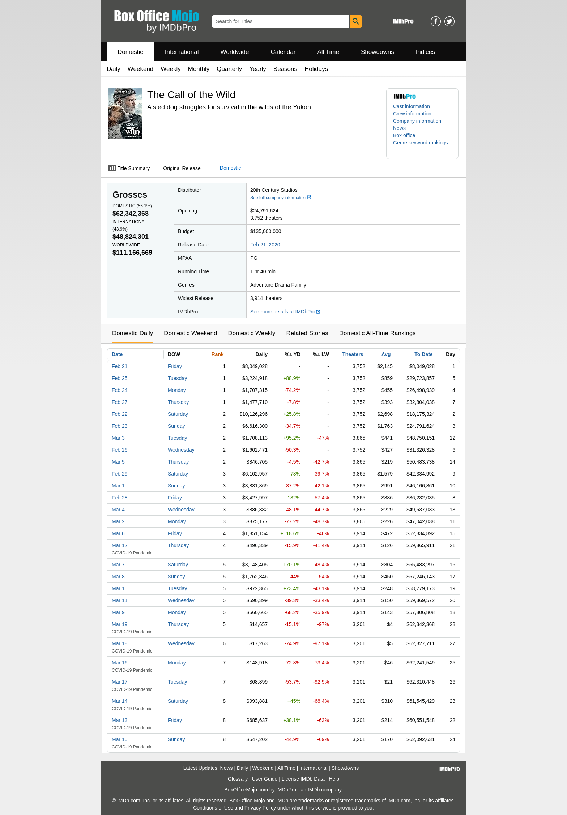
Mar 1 (118, 486)
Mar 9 (118, 612)
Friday (175, 366)
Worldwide (234, 51)
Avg (386, 354)
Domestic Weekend (190, 333)
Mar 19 (120, 624)
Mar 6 (118, 533)
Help (334, 779)
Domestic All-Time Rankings (377, 333)
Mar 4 (118, 509)
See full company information (281, 197)
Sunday (176, 426)
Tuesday (177, 378)
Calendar (283, 51)
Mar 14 (120, 701)
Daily (113, 69)
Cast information (411, 106)
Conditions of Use (213, 808)
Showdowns (377, 51)
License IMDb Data (303, 779)
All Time (328, 51)
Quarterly (229, 69)
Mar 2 (118, 521)
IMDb (314, 790)
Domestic (130, 51)
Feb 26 (120, 450)
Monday (177, 390)
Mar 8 (118, 576)
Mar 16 (120, 663)
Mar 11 (120, 600)
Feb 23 (120, 426)
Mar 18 (120, 643)
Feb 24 (120, 390)
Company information (417, 121)
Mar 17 (120, 682)
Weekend (141, 69)
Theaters (352, 354)
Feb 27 (120, 402)
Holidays (316, 69)
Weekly (170, 69)
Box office (404, 135)
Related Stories (307, 333)
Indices (425, 51)
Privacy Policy (260, 808)
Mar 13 (120, 720)
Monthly (199, 69)
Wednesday (181, 450)
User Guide (265, 779)
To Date (423, 354)
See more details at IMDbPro (285, 311)
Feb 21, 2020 (265, 245)
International (182, 51)
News (399, 128)
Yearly (257, 69)
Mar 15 (120, 739)
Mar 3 (118, 438)
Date (117, 354)
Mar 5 (118, 462)
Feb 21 (120, 366)
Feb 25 (120, 378)
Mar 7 (118, 564)
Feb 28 (120, 498)
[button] (422, 146)
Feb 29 (120, 474)
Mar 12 (120, 545)
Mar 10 (120, 588)
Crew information (412, 114)
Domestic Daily (132, 333)
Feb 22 (120, 414)
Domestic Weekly (251, 333)
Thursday (178, 402)
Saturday (178, 414)
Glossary (238, 779)
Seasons (285, 69)
